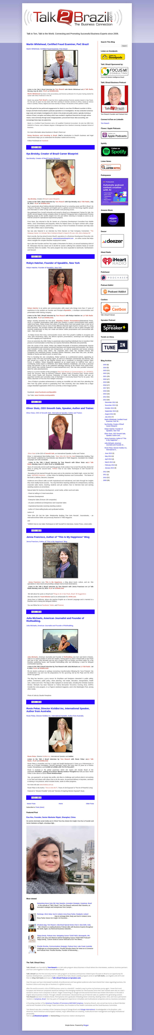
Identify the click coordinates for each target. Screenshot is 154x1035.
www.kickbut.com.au (46, 784)
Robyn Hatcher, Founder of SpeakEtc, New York (53, 263)
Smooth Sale (49, 453)
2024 (105, 367)
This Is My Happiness (53, 582)
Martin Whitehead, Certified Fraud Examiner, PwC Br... (116, 420)
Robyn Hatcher (32, 308)
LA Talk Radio (88, 89)
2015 (105, 394)
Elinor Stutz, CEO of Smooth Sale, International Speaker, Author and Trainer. (54, 413)
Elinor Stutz (31, 453)
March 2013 (109, 462)
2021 (105, 376)
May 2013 (108, 456)
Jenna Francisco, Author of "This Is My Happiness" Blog (58, 537)
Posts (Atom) (40, 807)
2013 (105, 400)
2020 (105, 379)
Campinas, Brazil (40, 999)
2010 (105, 477)
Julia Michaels (32, 657)
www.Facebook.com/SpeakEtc (45, 392)
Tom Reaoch (59, 89)
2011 (105, 474)
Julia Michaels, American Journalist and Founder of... (114, 444)
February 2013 (110, 465)
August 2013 (109, 414)
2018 (105, 385)
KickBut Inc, (46, 756)
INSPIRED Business (38, 475)
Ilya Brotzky (32, 199)
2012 (105, 472)
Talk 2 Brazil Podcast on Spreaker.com (66, 978)
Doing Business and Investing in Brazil (42, 135)
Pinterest (61, 605)
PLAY (45, 91)
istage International (88, 1009)
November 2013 (110, 405)
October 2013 (109, 408)
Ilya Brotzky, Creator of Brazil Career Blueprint (52, 153)
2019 (105, 382)
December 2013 (110, 402)
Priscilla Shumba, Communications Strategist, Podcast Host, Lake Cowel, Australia (64, 946)
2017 (105, 388)
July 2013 (108, 417)
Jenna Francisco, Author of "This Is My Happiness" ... (115, 439)
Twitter (52, 605)
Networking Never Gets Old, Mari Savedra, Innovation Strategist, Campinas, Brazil (64, 903)
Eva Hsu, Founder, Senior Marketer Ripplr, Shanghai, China (51, 817)
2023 (105, 370)
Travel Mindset (45, 597)
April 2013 (108, 459)
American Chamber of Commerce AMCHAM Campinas (64, 1003)
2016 (105, 391)
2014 (105, 397)
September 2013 (110, 411)
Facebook (45, 141)
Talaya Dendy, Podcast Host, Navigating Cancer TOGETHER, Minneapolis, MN (63, 935)
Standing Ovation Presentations (68, 321)
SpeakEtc (67, 310)
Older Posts (90, 803)
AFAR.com (72, 597)
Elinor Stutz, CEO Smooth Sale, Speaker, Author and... (115, 434)
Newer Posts (31, 803)
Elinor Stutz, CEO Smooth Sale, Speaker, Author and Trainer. (60, 408)
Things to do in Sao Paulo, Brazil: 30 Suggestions (69, 594)
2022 (105, 373)
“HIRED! (55, 469)
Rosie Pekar (31, 756)
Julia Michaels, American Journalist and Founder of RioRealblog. (50, 625)
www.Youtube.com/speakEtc (45, 395)
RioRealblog (68, 657)
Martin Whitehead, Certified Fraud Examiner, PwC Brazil (57, 44)
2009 (105, 480)
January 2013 (109, 468)
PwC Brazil (43, 100)
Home (61, 803)
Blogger (85, 1025)
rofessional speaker (41, 1016)
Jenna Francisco (34, 582)
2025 (105, 365)
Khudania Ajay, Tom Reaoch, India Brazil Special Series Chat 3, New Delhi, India (64, 925)
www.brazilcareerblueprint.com (63, 238)
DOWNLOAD (53, 91)
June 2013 (108, 453)
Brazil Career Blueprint (51, 199)
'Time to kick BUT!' (51, 788)
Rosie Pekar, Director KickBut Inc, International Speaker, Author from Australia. (55, 716)
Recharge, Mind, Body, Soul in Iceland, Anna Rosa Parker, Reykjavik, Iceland (62, 914)
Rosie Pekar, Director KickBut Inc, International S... (116, 449)
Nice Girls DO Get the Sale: (66, 456)
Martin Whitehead (33, 94)
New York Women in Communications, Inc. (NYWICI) (75, 372)
